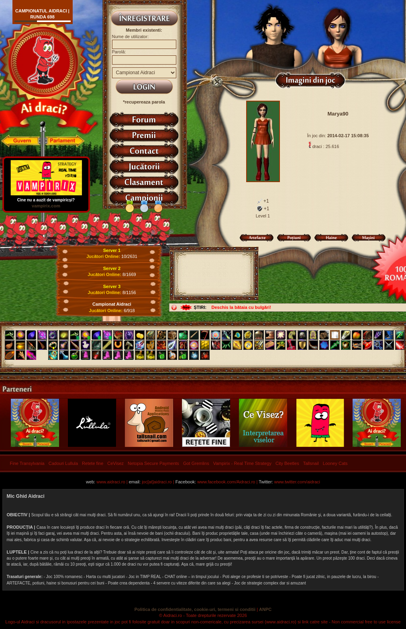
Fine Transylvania (27, 463)
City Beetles (287, 463)
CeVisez (115, 463)
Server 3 (111, 286)
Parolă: (119, 51)
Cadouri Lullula (63, 463)
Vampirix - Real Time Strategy (242, 463)
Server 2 (111, 268)
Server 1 (111, 250)
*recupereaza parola (144, 101)
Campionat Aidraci (111, 304)
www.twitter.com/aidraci (297, 481)
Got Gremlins (196, 463)
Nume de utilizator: (130, 36)
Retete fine (92, 463)
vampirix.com (46, 205)
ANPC (265, 609)
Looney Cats (335, 463)
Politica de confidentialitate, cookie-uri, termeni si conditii (195, 609)
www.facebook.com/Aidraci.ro (226, 481)
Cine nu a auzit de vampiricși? (46, 198)
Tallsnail (311, 463)
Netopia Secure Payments (153, 463)
